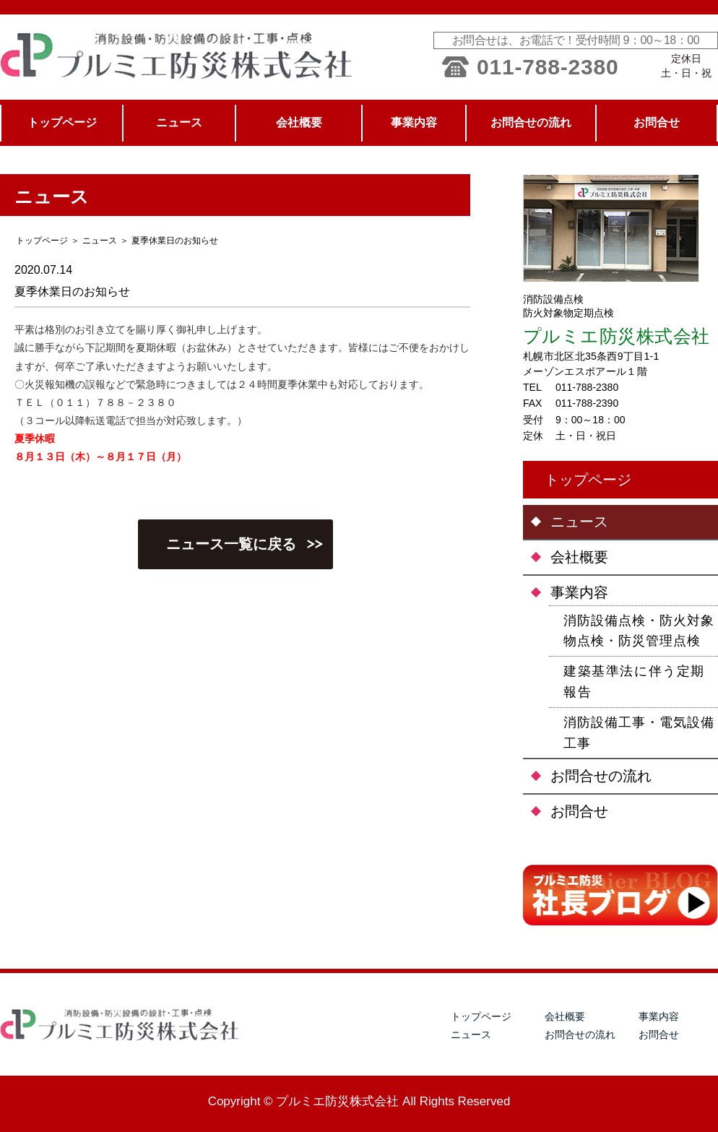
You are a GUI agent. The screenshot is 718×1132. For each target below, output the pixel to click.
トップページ (588, 480)
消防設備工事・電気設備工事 (638, 733)
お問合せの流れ (601, 776)
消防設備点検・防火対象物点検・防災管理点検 (638, 631)
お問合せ (579, 811)
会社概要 (579, 557)
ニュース (99, 241)
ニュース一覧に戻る (231, 544)
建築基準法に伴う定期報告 (634, 681)
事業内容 (579, 592)
